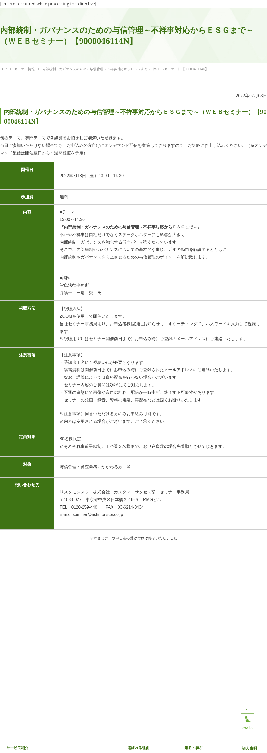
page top (247, 717)
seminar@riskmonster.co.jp (98, 514)
